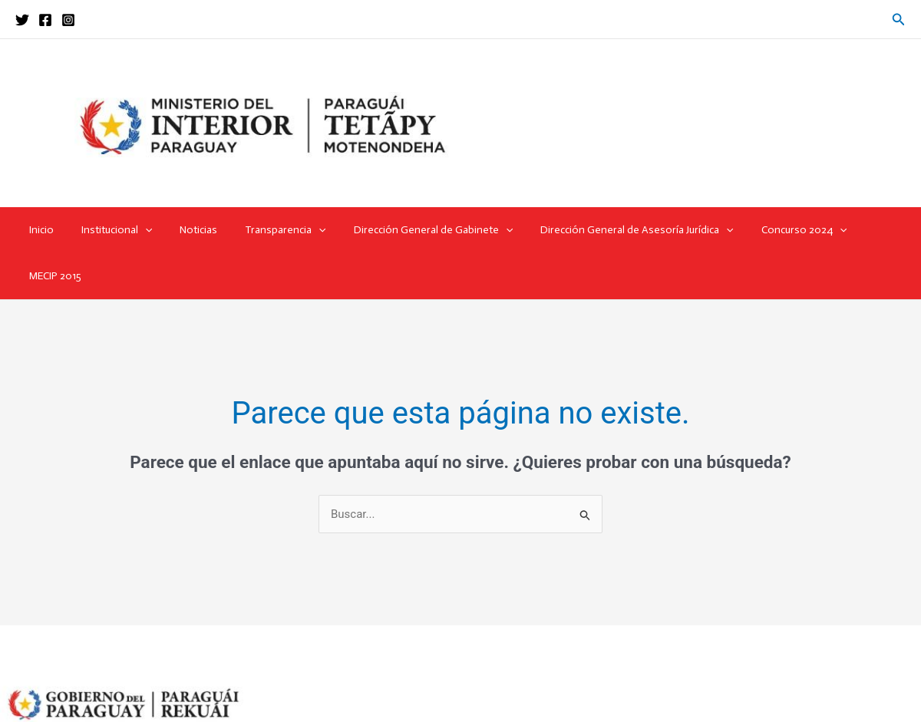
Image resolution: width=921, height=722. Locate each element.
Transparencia (271, 230)
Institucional (115, 230)
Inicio (46, 229)
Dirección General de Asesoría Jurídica (610, 230)
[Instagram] (68, 20)
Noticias (191, 229)
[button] (899, 19)
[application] (143, 230)
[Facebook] (45, 20)
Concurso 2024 (771, 230)
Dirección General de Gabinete (412, 230)
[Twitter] (22, 20)
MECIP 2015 (861, 229)
